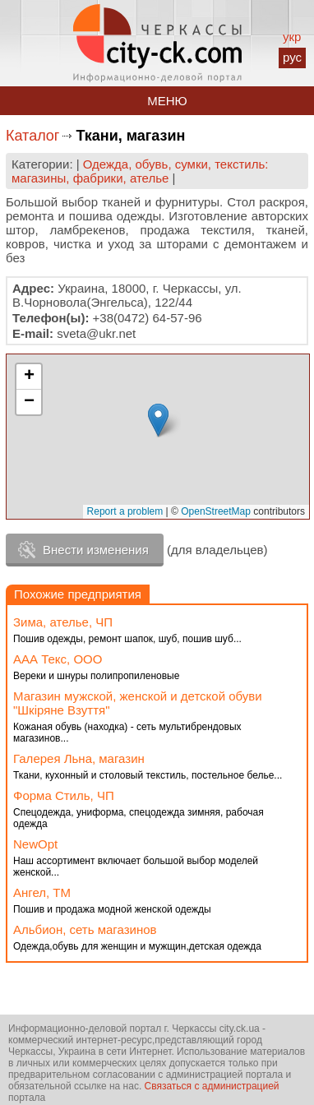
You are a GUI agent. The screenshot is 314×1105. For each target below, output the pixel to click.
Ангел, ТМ (42, 892)
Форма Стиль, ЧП (63, 795)
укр (292, 37)
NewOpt (35, 844)
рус (292, 57)
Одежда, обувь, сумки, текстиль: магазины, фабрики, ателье (140, 171)
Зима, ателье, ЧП (63, 622)
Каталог (32, 135)
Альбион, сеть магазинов (85, 929)
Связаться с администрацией (212, 1086)
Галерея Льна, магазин (79, 758)
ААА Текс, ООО (57, 659)
